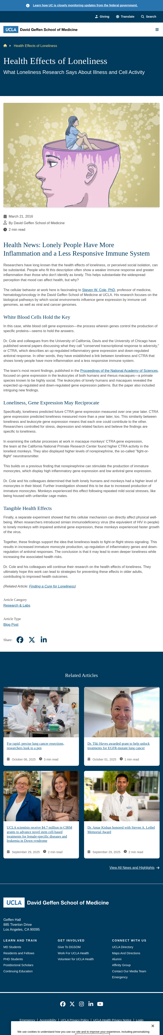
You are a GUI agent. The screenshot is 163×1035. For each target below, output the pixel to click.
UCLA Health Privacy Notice (112, 1020)
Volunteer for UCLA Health (76, 959)
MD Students (12, 947)
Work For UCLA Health (73, 953)
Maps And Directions (126, 953)
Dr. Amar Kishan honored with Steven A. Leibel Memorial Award (121, 830)
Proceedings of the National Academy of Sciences (119, 370)
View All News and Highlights (135, 868)
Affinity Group (121, 965)
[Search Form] (149, 16)
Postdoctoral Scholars (18, 965)
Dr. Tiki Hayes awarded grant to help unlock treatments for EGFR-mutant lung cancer (118, 746)
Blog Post (10, 624)
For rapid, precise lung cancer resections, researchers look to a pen (35, 746)
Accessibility (47, 1020)
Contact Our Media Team (129, 971)
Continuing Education (18, 971)
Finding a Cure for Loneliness (52, 586)
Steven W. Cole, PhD (98, 290)
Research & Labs (16, 605)
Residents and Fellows (18, 953)
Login (139, 1020)
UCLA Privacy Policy (75, 1020)
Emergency (120, 977)
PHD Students (13, 959)
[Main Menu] (157, 29)
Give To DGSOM (69, 947)
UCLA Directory (122, 947)
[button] (125, 16)
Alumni (116, 959)
